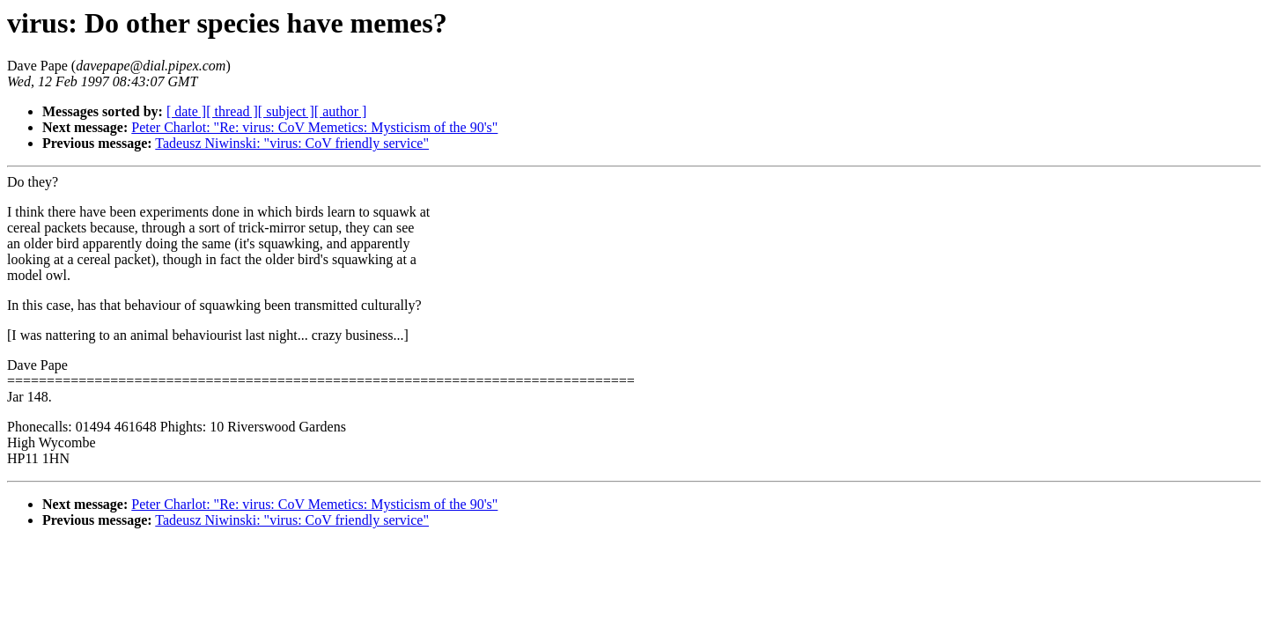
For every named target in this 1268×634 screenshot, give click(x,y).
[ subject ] (286, 111)
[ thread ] (232, 111)
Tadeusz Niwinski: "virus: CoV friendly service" (292, 143)
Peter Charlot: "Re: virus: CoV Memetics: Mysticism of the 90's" (314, 127)
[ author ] (340, 111)
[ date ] (186, 111)
